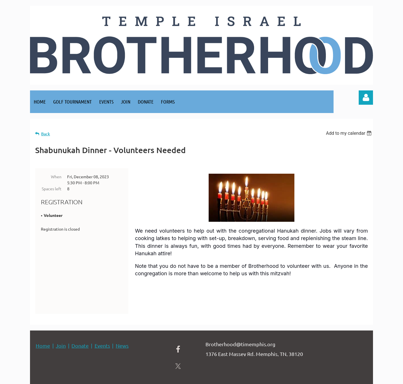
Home (43, 322)
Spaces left (51, 188)
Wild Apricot (305, 377)
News (122, 322)
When (56, 176)
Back (45, 133)
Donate (80, 322)
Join (61, 322)
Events (102, 322)
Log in (366, 97)
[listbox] (349, 133)
